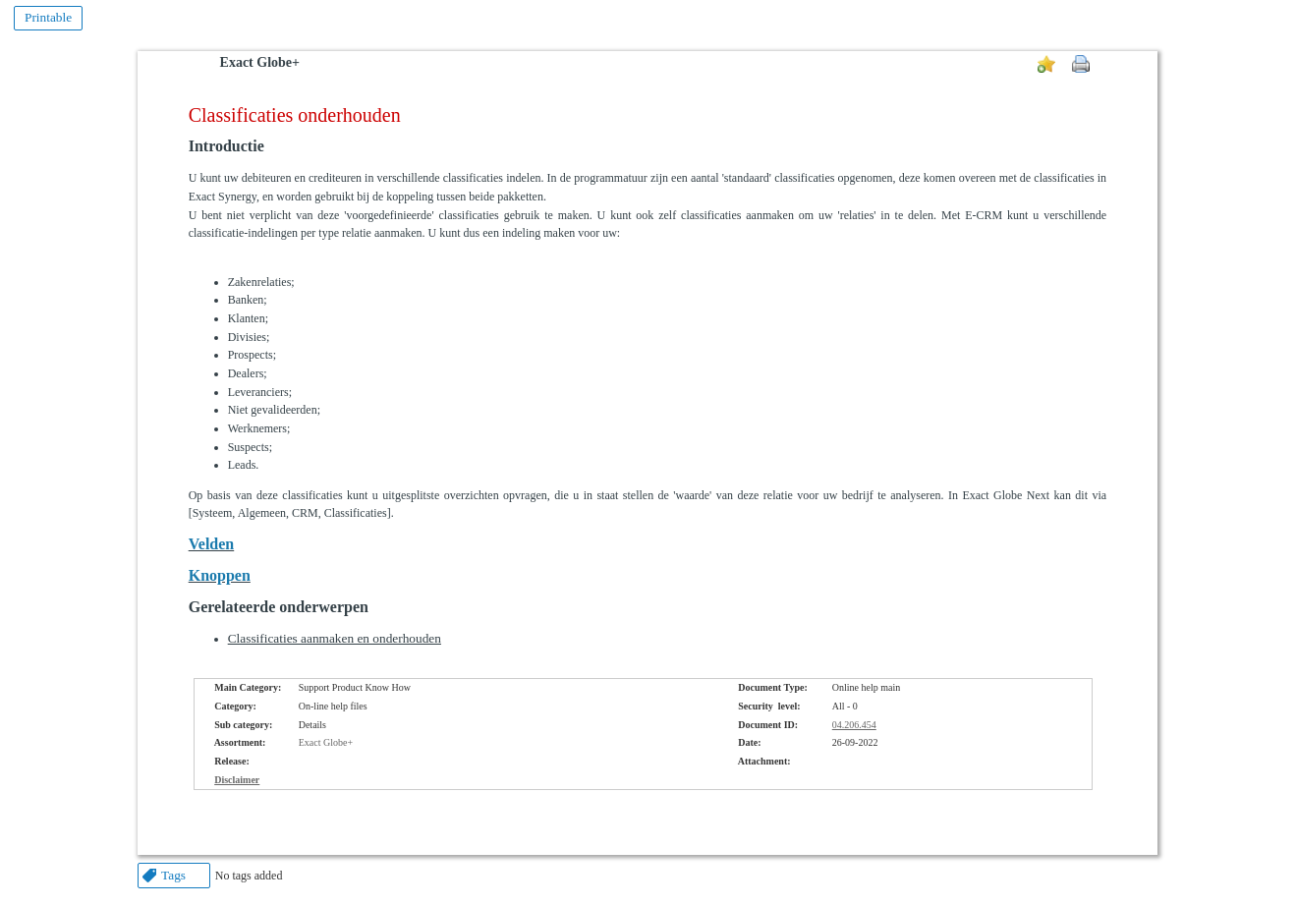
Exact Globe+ (260, 62)
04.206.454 (854, 724)
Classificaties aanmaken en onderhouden (334, 638)
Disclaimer (236, 779)
